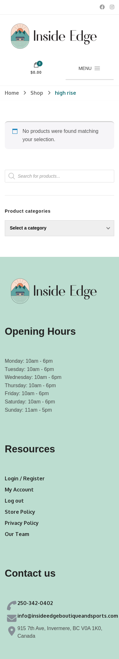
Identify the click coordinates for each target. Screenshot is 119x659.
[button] (84, 68)
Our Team (17, 534)
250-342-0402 (35, 603)
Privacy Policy (22, 523)
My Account (19, 489)
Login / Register (25, 478)
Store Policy (20, 512)
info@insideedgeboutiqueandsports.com (67, 616)
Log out (14, 501)
